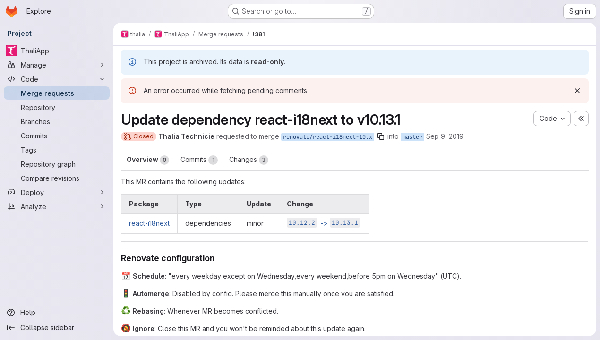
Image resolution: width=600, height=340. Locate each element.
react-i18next (149, 223)
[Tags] (57, 149)
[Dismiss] (577, 90)
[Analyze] (57, 206)
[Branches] (57, 121)
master (412, 137)
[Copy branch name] (380, 136)
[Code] (57, 78)
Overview (148, 160)
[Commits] (57, 135)
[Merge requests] (57, 93)
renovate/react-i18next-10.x (327, 137)
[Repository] (57, 107)
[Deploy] (57, 192)
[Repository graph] (57, 163)
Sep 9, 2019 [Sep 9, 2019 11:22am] (444, 136)
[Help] (57, 312)
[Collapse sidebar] (57, 327)
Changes (248, 160)
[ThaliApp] (57, 50)
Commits (199, 160)
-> (323, 223)
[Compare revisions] (57, 178)
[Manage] (57, 64)
